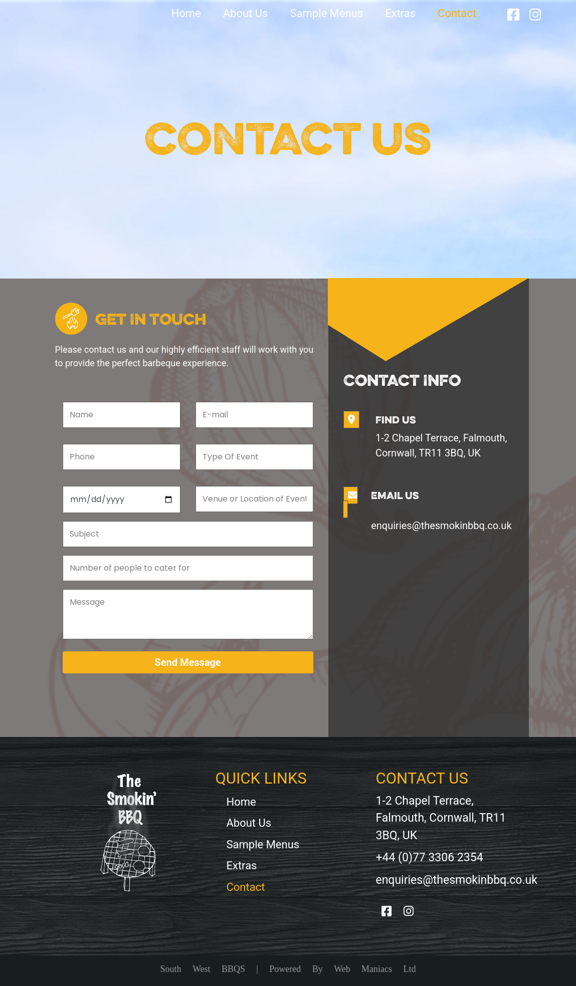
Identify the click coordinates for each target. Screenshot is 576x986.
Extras (400, 13)
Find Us (395, 419)
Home (186, 13)
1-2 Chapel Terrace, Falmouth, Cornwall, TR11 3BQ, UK (441, 445)
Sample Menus (326, 13)
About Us (245, 13)
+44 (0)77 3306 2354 (429, 857)
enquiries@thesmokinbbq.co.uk (441, 526)
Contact (457, 13)
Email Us (395, 495)
